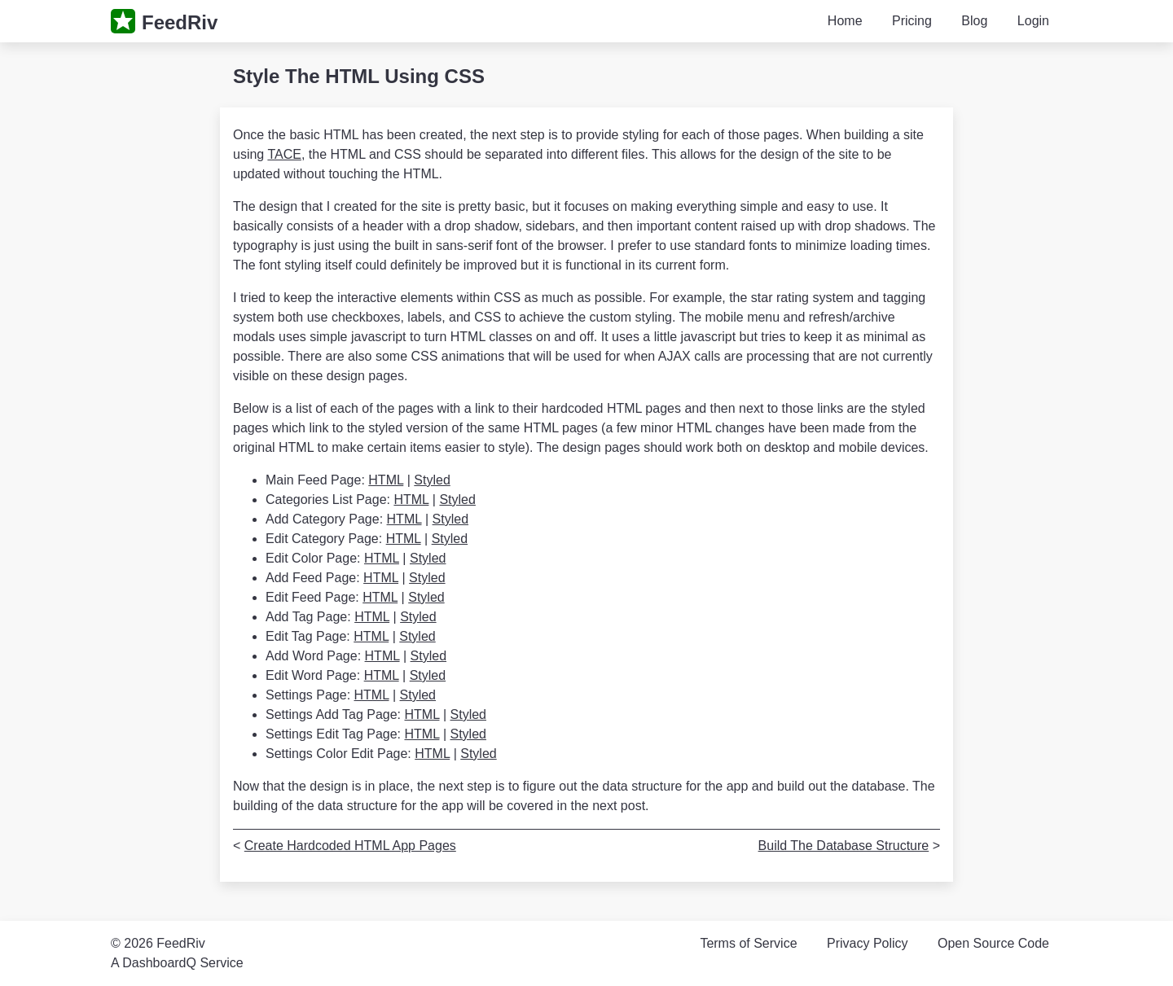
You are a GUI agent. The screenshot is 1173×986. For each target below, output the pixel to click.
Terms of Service (748, 943)
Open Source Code (993, 943)
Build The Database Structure (843, 845)
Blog (974, 21)
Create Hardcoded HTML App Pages (350, 845)
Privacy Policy (867, 943)
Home (845, 21)
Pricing (912, 21)
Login (1033, 21)
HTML (385, 480)
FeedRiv (179, 22)
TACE (284, 154)
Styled (432, 480)
